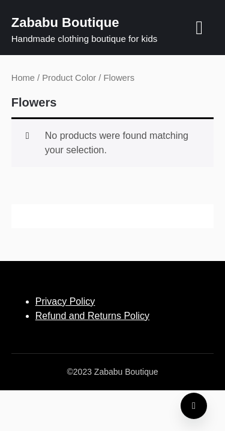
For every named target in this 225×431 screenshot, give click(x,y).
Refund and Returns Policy (92, 316)
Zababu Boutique (65, 22)
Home (23, 78)
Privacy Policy (65, 301)
